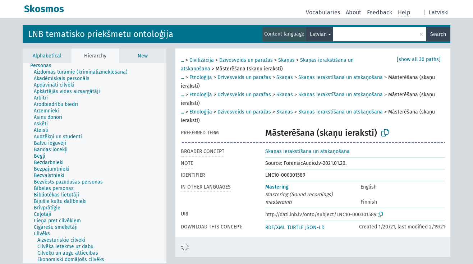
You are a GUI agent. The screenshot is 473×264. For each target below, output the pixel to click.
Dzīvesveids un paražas (246, 60)
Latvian (318, 34)
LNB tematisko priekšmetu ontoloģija (100, 34)
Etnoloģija (200, 77)
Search (438, 34)
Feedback (379, 12)
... (182, 60)
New (143, 56)
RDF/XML (275, 227)
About (353, 12)
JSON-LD (315, 227)
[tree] (94, 163)
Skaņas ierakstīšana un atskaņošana (340, 77)
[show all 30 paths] (419, 59)
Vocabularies (323, 12)
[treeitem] (44, 65)
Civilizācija (201, 60)
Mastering (277, 187)
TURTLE (295, 227)
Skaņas (286, 60)
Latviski (439, 12)
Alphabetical (47, 56)
